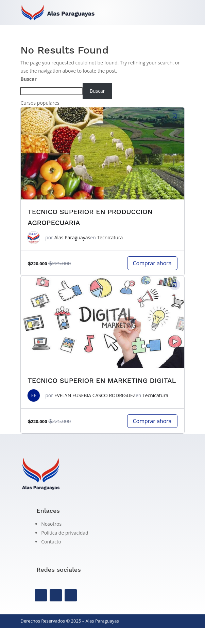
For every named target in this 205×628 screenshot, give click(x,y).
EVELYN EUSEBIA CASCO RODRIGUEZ (95, 395)
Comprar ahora (152, 263)
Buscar (28, 79)
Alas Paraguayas (72, 237)
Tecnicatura (110, 237)
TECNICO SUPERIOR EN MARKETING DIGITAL (102, 380)
